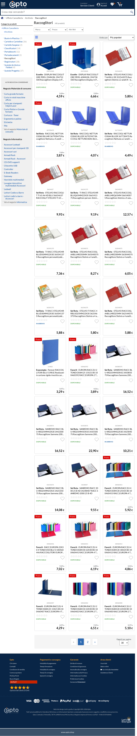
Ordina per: (103, 38)
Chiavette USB (10, 165)
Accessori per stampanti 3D (16, 148)
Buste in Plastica (13, 38)
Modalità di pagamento (48, 663)
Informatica (22, 202)
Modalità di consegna (47, 669)
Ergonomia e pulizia (12, 118)
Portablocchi (12, 51)
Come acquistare (16, 673)
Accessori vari (10, 151)
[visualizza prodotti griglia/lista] (36, 38)
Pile (5, 126)
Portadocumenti (13, 55)
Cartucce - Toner (11, 115)
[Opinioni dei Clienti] (20, 689)
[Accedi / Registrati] (102, 5)
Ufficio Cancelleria (10, 28)
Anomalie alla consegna (78, 669)
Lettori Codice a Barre (14, 192)
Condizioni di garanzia (78, 666)
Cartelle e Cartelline (15, 41)
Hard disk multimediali (14, 179)
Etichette (8, 122)
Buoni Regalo (14, 679)
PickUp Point (14, 676)
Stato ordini (104, 666)
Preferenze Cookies (77, 679)
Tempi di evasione (46, 666)
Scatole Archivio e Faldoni (12, 66)
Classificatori (12, 48)
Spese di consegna (46, 676)
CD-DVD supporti (12, 162)
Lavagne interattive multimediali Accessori (15, 184)
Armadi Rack (9, 155)
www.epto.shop (67, 732)
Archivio (8, 32)
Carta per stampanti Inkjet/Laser (13, 104)
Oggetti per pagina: (123, 639)
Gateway (8, 176)
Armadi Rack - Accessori (15, 158)
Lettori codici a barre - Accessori (14, 197)
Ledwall (7, 189)
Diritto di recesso (76, 663)
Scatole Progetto (14, 70)
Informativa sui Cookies (78, 676)
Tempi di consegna (46, 673)
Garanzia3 (77, 682)
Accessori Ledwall (12, 144)
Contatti (13, 666)
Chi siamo (13, 663)
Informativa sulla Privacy (79, 673)
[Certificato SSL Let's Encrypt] (126, 720)
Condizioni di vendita (17, 669)
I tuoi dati (103, 663)
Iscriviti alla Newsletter (109, 669)
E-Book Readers (11, 172)
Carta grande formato (13, 94)
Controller (8, 169)
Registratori (12, 61)
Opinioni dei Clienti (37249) (19, 690)
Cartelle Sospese (13, 45)
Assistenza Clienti (106, 673)
